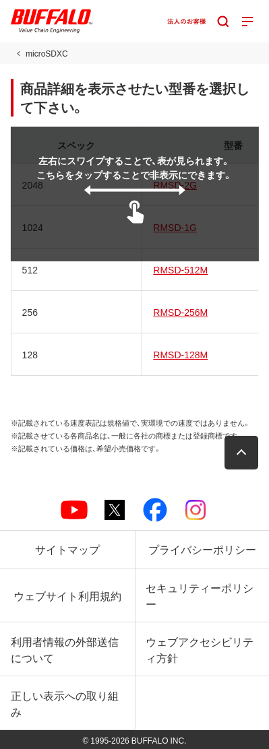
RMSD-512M (180, 269)
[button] (241, 452)
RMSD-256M (180, 312)
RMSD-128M (180, 354)
